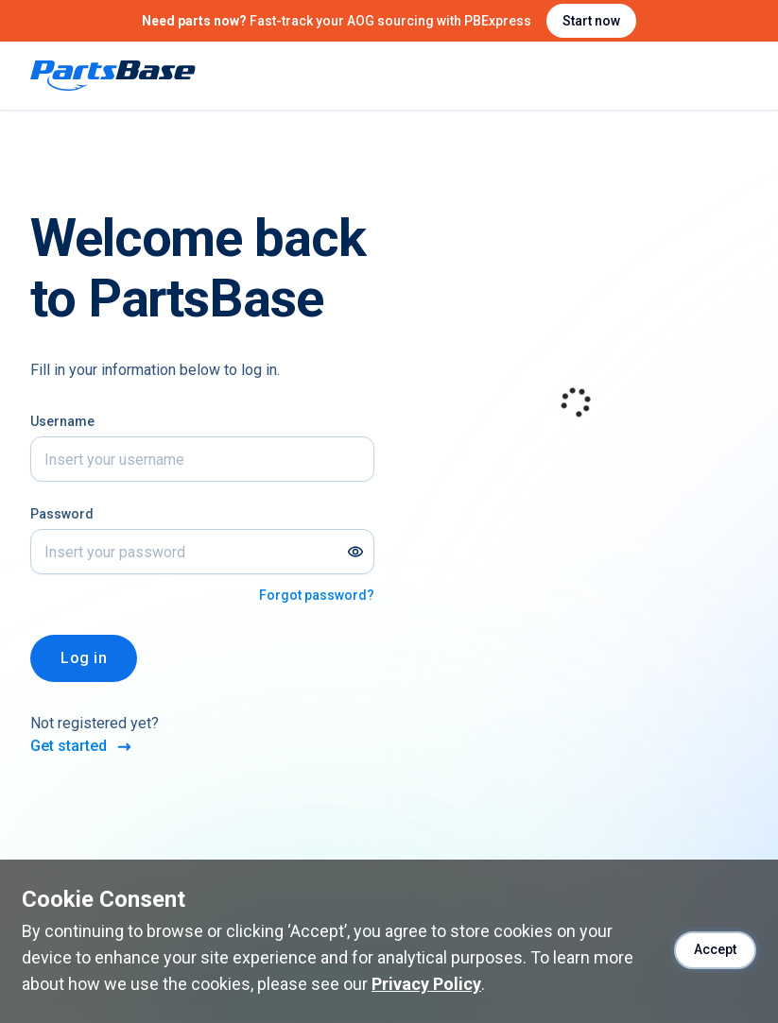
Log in (84, 658)
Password (62, 513)
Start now (591, 20)
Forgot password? (316, 595)
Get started (82, 747)
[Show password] (355, 551)
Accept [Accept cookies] (715, 949)
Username (62, 421)
